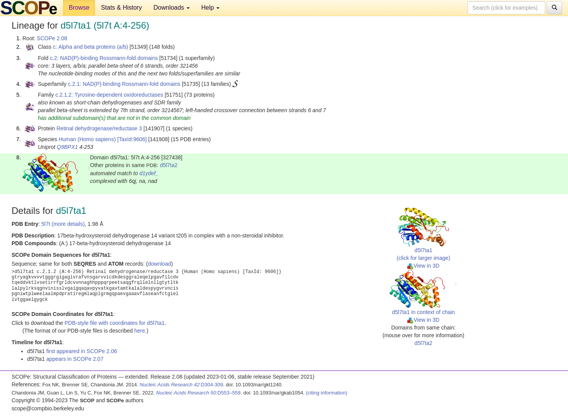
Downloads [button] (171, 7)
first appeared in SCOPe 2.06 (81, 351)
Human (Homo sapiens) (87, 139)
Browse (79, 7)
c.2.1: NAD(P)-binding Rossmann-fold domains (124, 84)
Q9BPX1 (67, 147)
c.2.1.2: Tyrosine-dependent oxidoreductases (109, 95)
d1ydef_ (149, 173)
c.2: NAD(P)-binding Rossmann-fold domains (104, 58)
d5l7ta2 (169, 165)
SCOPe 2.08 (52, 38)
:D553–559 (198, 393)
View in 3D (423, 266)
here (139, 331)
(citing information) (326, 393)
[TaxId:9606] (131, 139)
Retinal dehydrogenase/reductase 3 (99, 128)
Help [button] (210, 7)
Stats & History (121, 7)
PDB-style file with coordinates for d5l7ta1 (115, 323)
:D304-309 (181, 385)
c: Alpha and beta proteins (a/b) (90, 47)
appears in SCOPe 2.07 (75, 359)
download (159, 264)
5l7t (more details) (63, 224)
